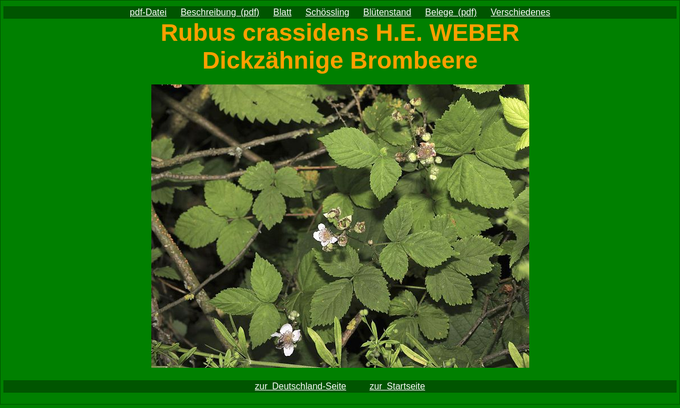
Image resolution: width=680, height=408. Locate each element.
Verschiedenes (520, 12)
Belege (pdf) (451, 12)
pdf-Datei (148, 12)
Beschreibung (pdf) (220, 12)
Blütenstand (387, 12)
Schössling (327, 12)
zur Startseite (397, 386)
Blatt (282, 12)
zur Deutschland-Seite (300, 386)
